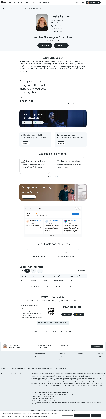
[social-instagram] (23, 101)
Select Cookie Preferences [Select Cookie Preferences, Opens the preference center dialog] (67, 415)
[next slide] (73, 103)
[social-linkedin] (26, 101)
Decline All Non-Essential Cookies (82, 415)
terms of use (41, 416)
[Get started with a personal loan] (61, 143)
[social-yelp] (29, 101)
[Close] (103, 415)
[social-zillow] (32, 101)
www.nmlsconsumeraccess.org (65, 394)
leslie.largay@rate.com (45, 345)
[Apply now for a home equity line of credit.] (25, 143)
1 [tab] (33, 271)
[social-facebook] (20, 101)
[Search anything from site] (71, 2)
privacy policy (34, 416)
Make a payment (62, 345)
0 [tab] (27, 271)
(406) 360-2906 (43, 348)
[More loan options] (102, 2)
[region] (53, 415)
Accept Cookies (96, 415)
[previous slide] (65, 103)
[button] (29, 197)
